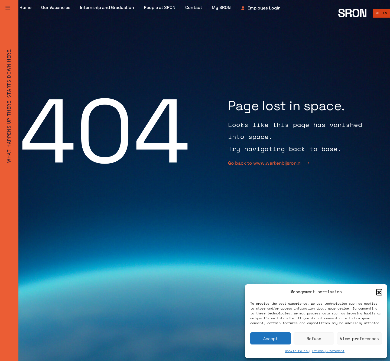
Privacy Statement (328, 351)
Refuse (314, 339)
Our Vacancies (55, 7)
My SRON (221, 7)
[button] (379, 292)
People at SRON (160, 7)
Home (25, 7)
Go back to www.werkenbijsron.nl (268, 163)
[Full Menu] (7, 7)
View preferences (359, 339)
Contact (193, 7)
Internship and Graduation (107, 7)
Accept (270, 339)
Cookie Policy (297, 351)
